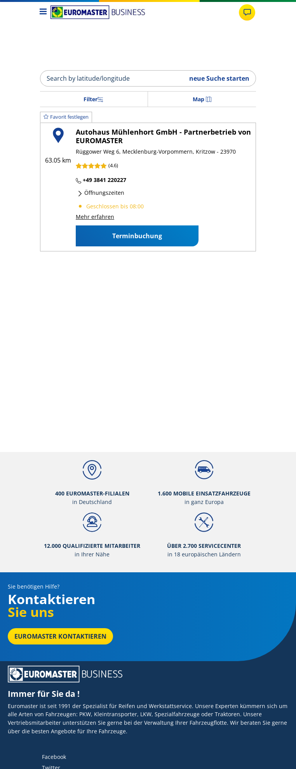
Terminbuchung (137, 236)
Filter (93, 99)
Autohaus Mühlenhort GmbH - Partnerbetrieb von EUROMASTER (163, 136)
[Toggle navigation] (43, 12)
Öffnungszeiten (100, 192)
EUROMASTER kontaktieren (60, 636)
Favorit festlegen (66, 116)
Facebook (54, 756)
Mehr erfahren (95, 216)
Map (202, 99)
